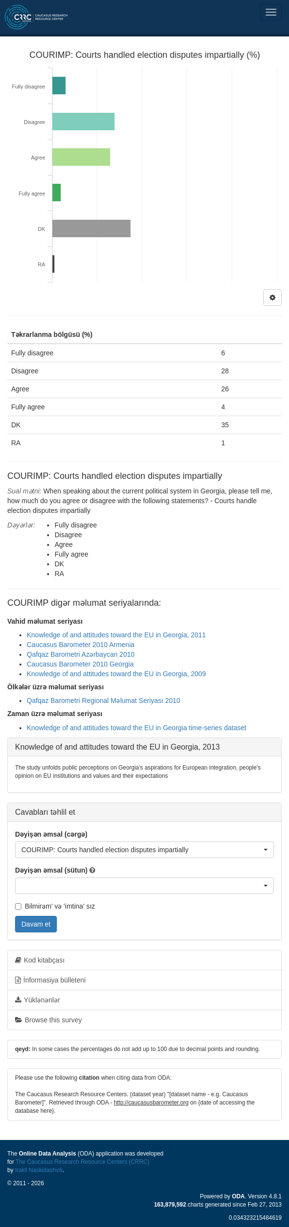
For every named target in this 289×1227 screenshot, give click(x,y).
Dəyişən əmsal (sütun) (51, 870)
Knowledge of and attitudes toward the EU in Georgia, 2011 (116, 635)
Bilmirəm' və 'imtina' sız (55, 906)
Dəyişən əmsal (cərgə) (51, 834)
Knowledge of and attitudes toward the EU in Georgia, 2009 (116, 674)
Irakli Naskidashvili (39, 1170)
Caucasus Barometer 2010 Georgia (80, 664)
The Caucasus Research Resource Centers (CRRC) (83, 1161)
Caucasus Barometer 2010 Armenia (81, 645)
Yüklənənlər (37, 1000)
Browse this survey (48, 1020)
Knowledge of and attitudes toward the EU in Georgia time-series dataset (136, 728)
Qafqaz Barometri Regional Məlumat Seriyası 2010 (103, 700)
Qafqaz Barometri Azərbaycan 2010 (81, 654)
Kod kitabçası (40, 960)
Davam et (36, 924)
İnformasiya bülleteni (50, 980)
